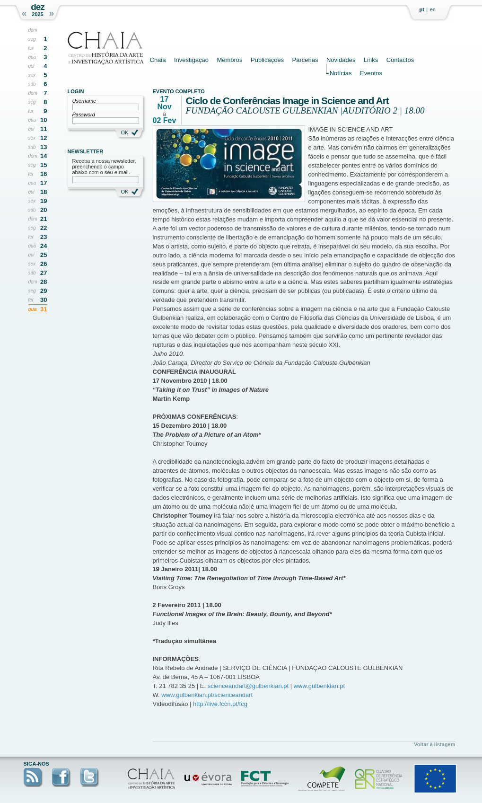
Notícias (341, 73)
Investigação (191, 60)
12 (43, 137)
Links (371, 60)
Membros (229, 60)
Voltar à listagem (434, 744)
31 (43, 309)
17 (43, 182)
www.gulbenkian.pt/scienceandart (207, 694)
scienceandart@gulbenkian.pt (248, 685)
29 (43, 290)
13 (43, 146)
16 (43, 173)
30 (43, 299)
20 (43, 209)
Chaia (158, 60)
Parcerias (305, 60)
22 (43, 227)
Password (83, 114)
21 (43, 218)
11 (43, 128)
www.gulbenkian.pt (319, 685)
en (433, 9)
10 (43, 120)
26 (43, 263)
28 (43, 281)
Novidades (340, 60)
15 (43, 164)
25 (43, 254)
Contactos (400, 60)
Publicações (267, 60)
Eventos (371, 73)
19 (43, 200)
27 (43, 272)
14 (43, 155)
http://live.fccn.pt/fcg (220, 703)
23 (43, 236)
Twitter (89, 777)
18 (43, 191)
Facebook (61, 777)
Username (84, 101)
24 (43, 245)
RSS (33, 777)
